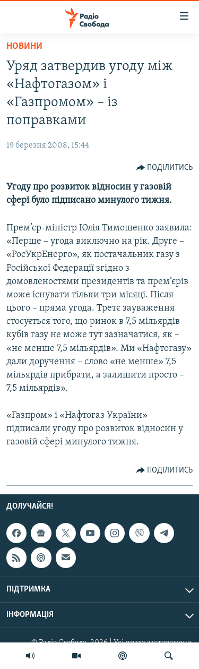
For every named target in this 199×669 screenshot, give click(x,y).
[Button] (164, 168)
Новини (24, 46)
